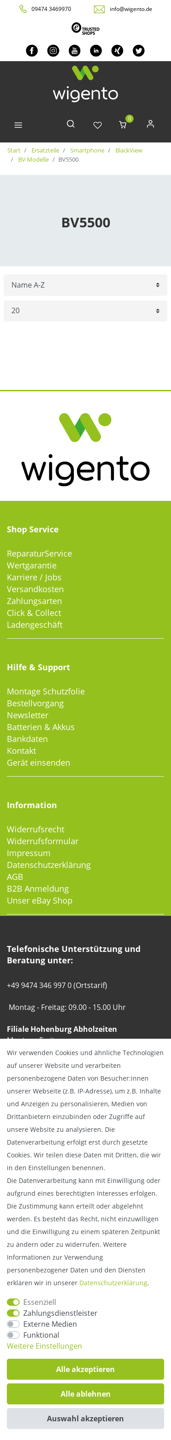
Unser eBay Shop (40, 900)
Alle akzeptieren (85, 1369)
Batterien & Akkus (41, 726)
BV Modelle (33, 159)
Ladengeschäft (34, 624)
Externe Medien (50, 1324)
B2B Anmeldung (38, 888)
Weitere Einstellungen (44, 1346)
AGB (15, 876)
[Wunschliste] (97, 126)
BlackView (128, 150)
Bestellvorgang (35, 703)
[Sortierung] (85, 285)
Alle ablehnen (86, 1394)
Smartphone (86, 150)
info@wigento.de (131, 9)
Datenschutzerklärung (49, 864)
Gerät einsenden (38, 762)
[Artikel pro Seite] (85, 311)
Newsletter (27, 714)
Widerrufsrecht (35, 829)
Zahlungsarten (34, 600)
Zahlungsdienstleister (60, 1313)
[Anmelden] (150, 125)
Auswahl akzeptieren (85, 1419)
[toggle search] (70, 125)
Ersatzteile (44, 150)
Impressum (29, 852)
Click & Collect (34, 612)
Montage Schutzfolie (46, 691)
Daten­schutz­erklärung (113, 1282)
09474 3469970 (51, 9)
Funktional (41, 1335)
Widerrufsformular (42, 841)
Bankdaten (27, 738)
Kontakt (21, 750)
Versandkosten (35, 588)
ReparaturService (39, 553)
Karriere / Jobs (34, 577)
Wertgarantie (32, 565)
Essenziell (39, 1302)
